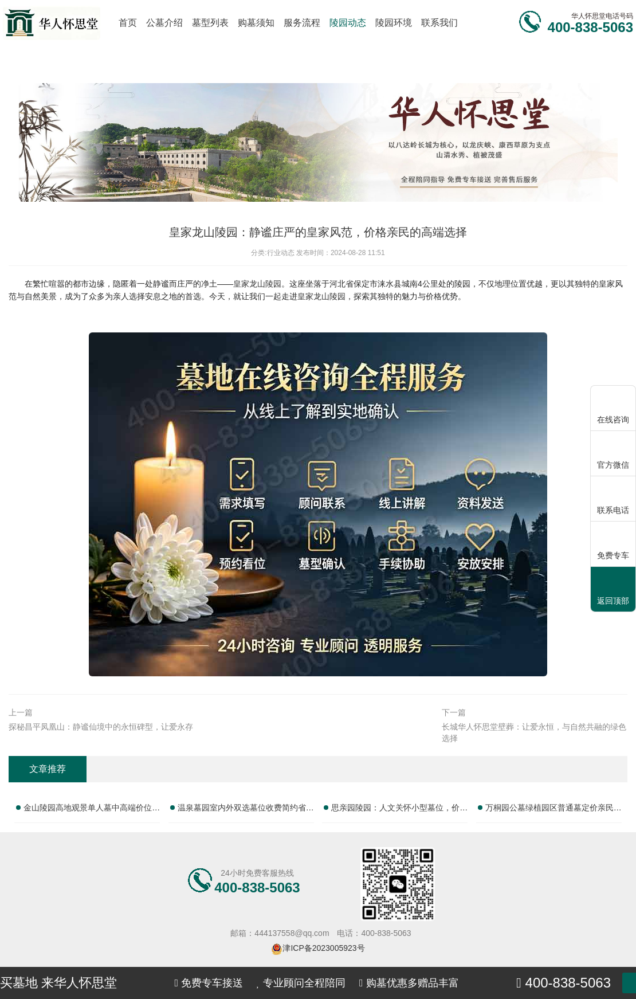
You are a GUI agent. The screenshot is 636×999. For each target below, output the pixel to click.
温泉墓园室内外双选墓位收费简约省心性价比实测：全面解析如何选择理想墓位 (246, 810)
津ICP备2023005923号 (323, 948)
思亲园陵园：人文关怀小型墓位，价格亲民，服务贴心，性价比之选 (399, 810)
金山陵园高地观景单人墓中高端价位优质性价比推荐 (91, 810)
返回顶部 (613, 590)
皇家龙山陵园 (257, 283)
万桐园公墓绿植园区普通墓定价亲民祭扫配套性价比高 (553, 810)
